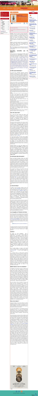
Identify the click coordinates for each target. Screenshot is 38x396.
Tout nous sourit (32, 27)
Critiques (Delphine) (16, 8)
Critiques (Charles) (24, 8)
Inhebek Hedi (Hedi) (32, 67)
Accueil (4, 8)
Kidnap (30, 17)
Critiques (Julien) (9, 8)
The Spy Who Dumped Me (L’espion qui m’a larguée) (33, 55)
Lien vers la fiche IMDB (18, 23)
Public (2, 20)
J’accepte (29, 0)
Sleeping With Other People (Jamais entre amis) (33, 24)
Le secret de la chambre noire (31, 37)
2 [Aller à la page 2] (30, 15)
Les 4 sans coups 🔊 (31, 8)
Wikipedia (18, 135)
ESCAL (35, 395)
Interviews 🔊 (22, 9)
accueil (11, 12)
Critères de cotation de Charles (4, 15)
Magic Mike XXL (32, 61)
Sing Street (31, 30)
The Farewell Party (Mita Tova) (32, 43)
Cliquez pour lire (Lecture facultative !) (20, 223)
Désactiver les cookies (34, 0)
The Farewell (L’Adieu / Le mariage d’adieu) (33, 49)
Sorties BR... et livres (4, 13)
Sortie (2, 28)
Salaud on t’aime (32, 76)
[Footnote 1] (14, 51)
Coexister (31, 52)
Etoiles (2, 25)
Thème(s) (2, 22)
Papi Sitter (31, 40)
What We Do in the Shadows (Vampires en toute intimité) (33, 20)
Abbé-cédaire (16, 9)
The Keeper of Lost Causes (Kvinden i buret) (32, 73)
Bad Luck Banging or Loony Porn (33, 46)
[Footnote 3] (25, 161)
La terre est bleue (13, 250)
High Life (31, 69)
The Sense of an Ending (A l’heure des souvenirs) (33, 33)
